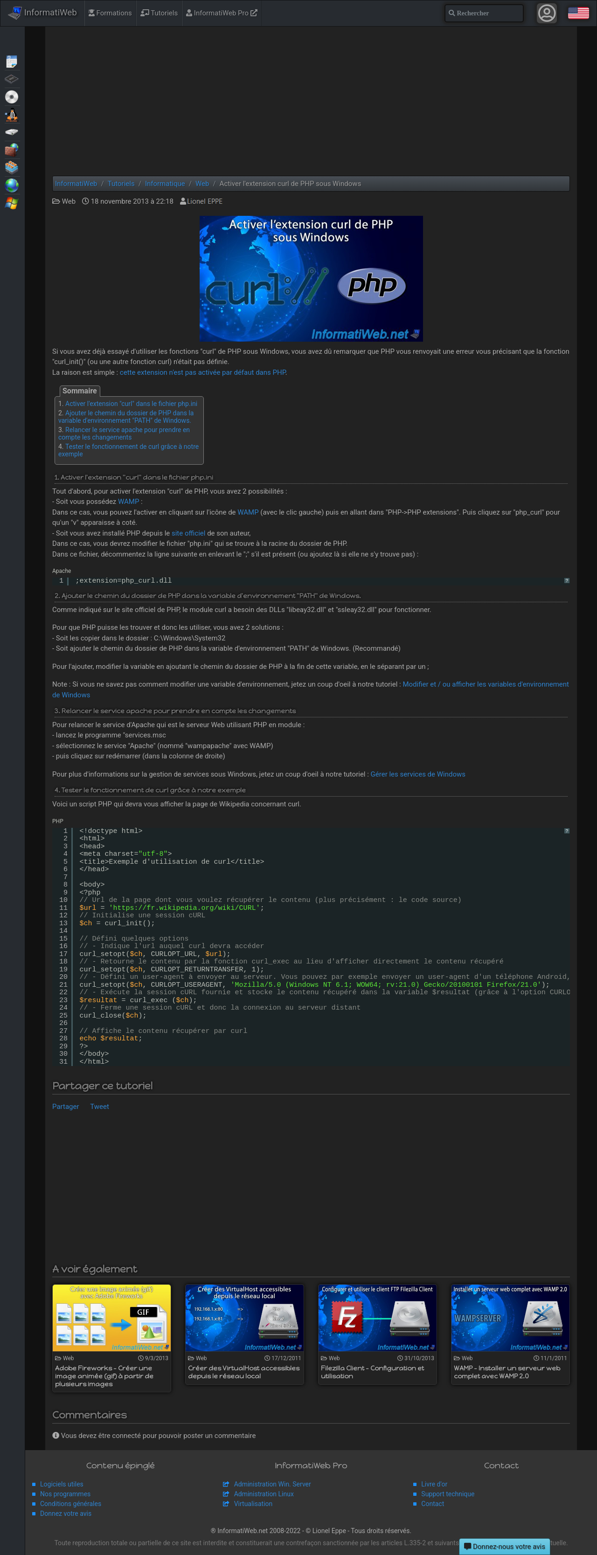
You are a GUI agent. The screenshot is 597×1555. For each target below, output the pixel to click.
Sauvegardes (12, 131)
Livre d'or (434, 1484)
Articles (12, 60)
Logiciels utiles (61, 1484)
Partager (65, 1106)
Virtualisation (12, 166)
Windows (12, 202)
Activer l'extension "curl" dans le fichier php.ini (131, 403)
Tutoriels (159, 13)
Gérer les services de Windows (418, 774)
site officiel (188, 533)
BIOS (12, 78)
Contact (432, 1503)
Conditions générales (70, 1503)
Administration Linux (264, 1494)
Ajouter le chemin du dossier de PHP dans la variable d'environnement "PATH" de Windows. (126, 416)
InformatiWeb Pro (221, 13)
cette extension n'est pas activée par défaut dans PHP (202, 372)
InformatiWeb (42, 13)
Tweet (99, 1106)
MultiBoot (12, 113)
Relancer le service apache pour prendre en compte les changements (124, 433)
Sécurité (12, 149)
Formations (110, 13)
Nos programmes (65, 1494)
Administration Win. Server (272, 1484)
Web (12, 184)
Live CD (12, 96)
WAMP (128, 501)
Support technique (447, 1494)
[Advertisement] (311, 101)
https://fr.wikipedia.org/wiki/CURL (184, 908)
